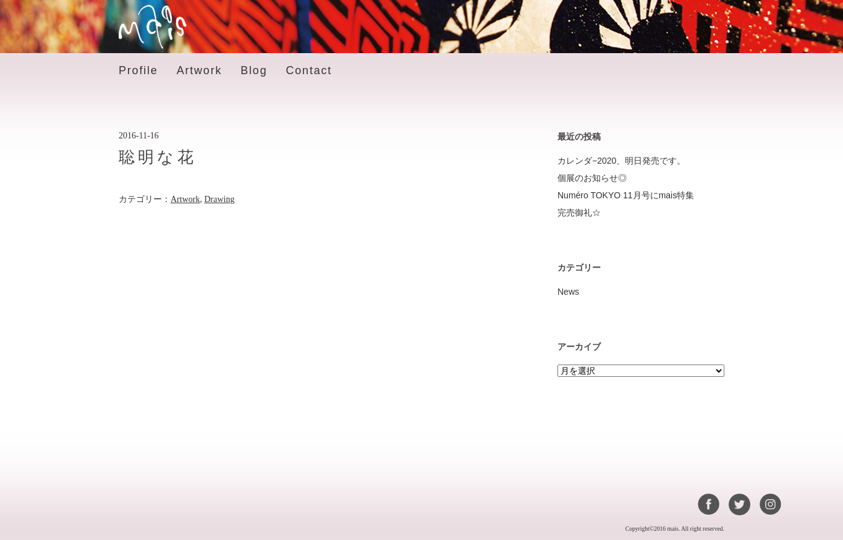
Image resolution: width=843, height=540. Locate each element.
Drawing (219, 199)
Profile (138, 70)
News (568, 292)
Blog (253, 70)
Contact (309, 70)
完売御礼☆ (579, 212)
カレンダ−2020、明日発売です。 (621, 161)
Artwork (199, 70)
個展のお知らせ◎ (592, 178)
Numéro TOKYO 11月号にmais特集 (625, 195)
